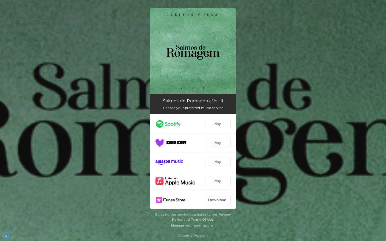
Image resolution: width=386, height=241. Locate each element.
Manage (177, 225)
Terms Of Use (202, 219)
